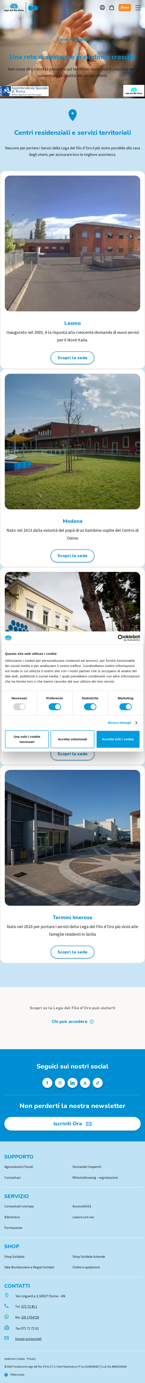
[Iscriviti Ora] (72, 1123)
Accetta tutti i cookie (118, 739)
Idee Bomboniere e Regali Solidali (29, 1267)
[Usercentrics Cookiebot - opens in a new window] (121, 638)
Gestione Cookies (14, 1359)
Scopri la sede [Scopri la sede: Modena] (72, 556)
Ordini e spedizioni (86, 1267)
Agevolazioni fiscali (18, 1166)
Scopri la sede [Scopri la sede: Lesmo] (72, 358)
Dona (125, 7)
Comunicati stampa (19, 1206)
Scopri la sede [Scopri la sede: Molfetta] (72, 754)
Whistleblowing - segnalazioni (95, 1177)
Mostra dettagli (119, 722)
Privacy (31, 1359)
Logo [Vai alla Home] (21, 7)
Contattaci (12, 1177)
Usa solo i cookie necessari (27, 739)
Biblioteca (12, 1217)
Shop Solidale (14, 1256)
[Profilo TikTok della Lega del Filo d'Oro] (97, 1082)
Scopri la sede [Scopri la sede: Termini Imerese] (72, 952)
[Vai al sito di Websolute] (14, 1374)
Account (102, 7)
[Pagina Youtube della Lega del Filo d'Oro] (85, 1082)
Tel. (26, 1306)
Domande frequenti (86, 1166)
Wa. (27, 1317)
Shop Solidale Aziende (88, 1256)
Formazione (13, 1227)
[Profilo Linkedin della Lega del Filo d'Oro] (72, 1082)
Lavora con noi (83, 1217)
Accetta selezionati (72, 739)
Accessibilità (81, 1206)
